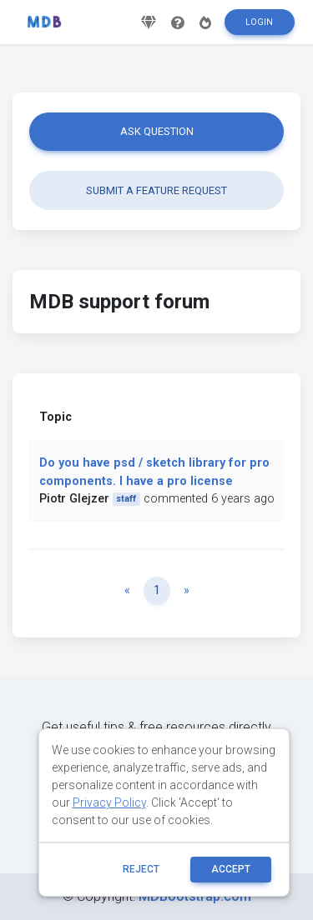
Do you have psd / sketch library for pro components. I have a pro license (154, 472)
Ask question (157, 131)
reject (141, 869)
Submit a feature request (156, 190)
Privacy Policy (109, 802)
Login (259, 22)
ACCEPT (230, 869)
